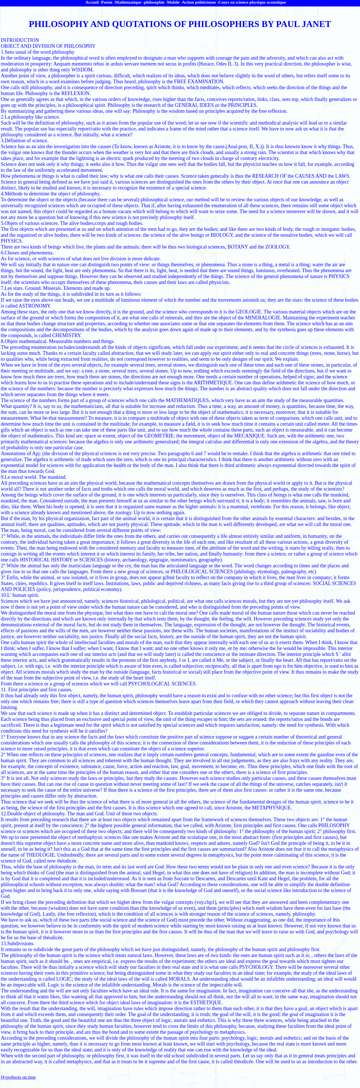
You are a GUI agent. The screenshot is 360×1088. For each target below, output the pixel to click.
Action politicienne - (200, 2)
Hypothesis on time (18, 1077)
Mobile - (174, 2)
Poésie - (108, 2)
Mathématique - (129, 2)
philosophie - (155, 2)
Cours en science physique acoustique (252, 2)
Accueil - (93, 2)
